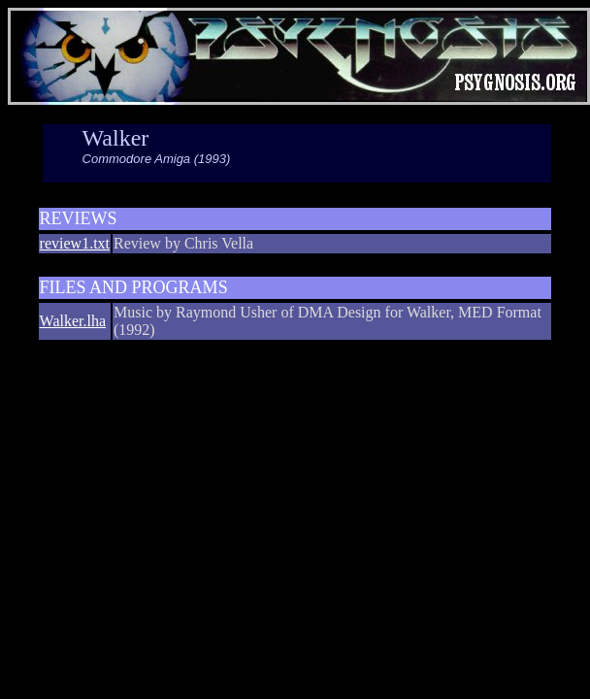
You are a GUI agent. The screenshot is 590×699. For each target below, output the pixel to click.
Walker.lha (73, 321)
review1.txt (75, 243)
